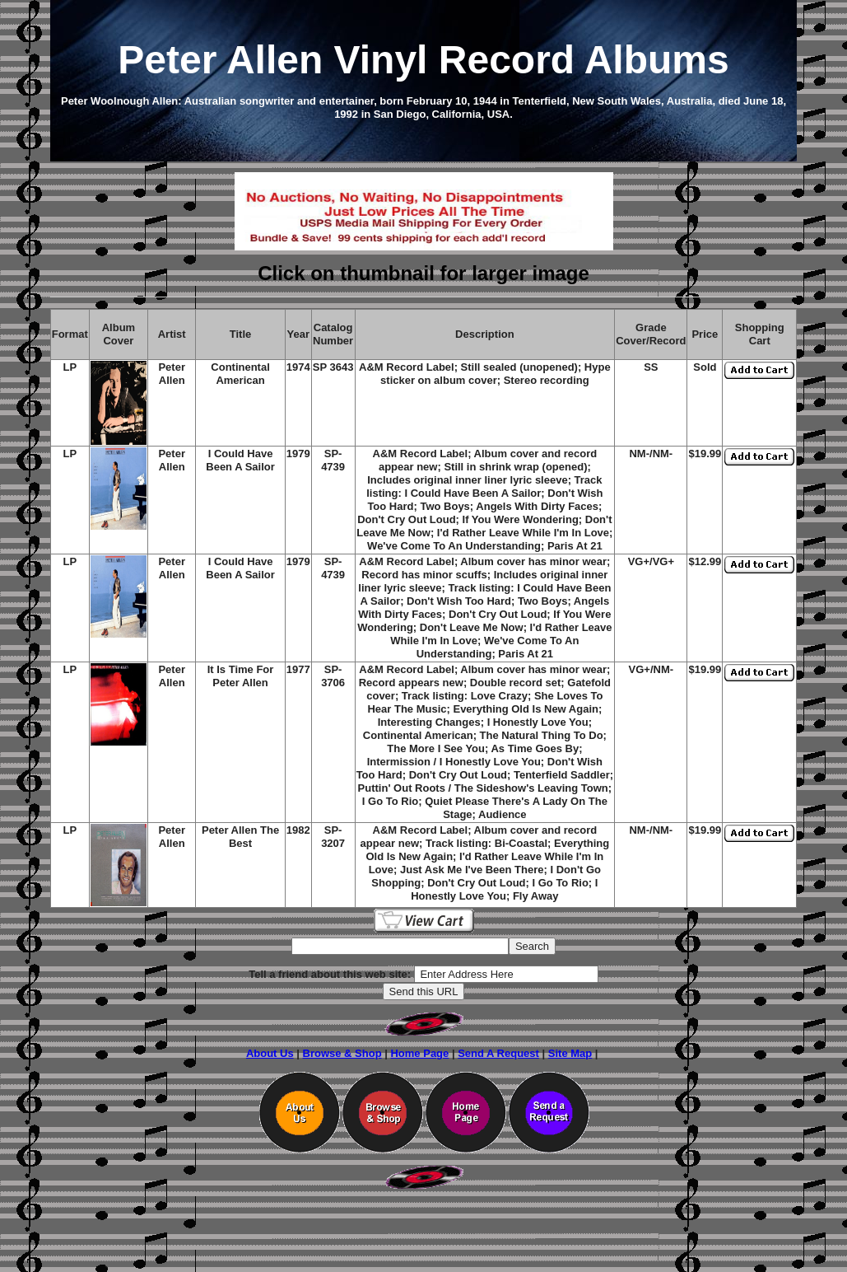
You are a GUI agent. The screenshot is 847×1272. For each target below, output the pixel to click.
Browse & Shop (342, 1053)
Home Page (419, 1053)
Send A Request (498, 1053)
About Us (270, 1053)
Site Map (570, 1053)
